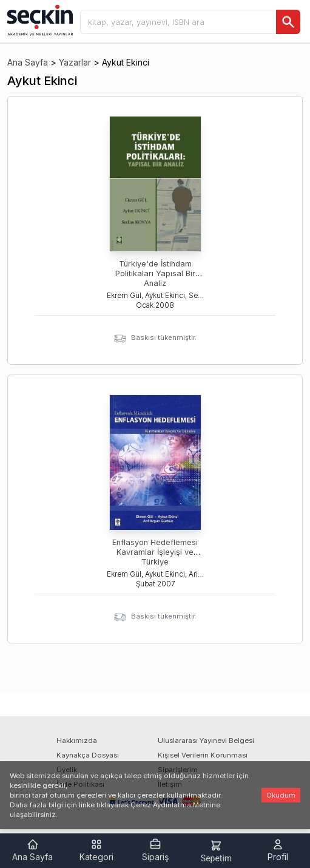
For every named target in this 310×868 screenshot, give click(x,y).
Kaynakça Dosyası (87, 755)
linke (87, 805)
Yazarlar (75, 62)
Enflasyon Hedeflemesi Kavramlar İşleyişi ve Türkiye (155, 552)
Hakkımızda (76, 740)
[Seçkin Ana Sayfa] (39, 19)
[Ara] (288, 22)
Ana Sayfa (27, 62)
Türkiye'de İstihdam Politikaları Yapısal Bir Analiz (155, 273)
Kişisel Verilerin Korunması (203, 755)
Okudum (280, 795)
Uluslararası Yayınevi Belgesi (206, 740)
